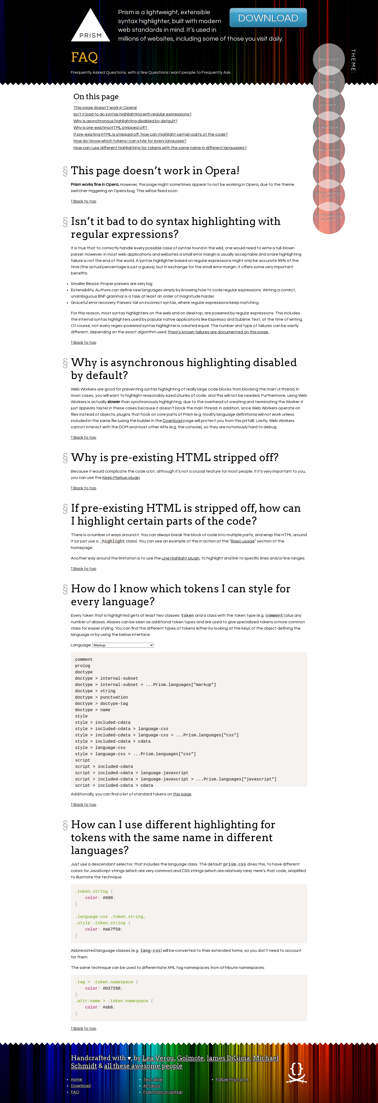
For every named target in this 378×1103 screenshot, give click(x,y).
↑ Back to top (83, 201)
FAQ (75, 1092)
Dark (328, 82)
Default (328, 59)
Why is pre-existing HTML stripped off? (110, 127)
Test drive (152, 1079)
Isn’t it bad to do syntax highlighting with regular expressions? (133, 114)
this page (182, 794)
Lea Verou (158, 1058)
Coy (329, 173)
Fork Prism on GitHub (163, 1092)
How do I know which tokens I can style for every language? (130, 141)
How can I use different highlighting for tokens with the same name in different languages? (160, 148)
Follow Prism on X (232, 1079)
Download (268, 18)
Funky (329, 105)
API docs (151, 1086)
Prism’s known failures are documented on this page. (218, 332)
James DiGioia (228, 1058)
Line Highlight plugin (181, 558)
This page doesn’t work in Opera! (105, 107)
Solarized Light (329, 195)
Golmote (190, 1058)
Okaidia (329, 127)
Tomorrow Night (329, 217)
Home (76, 1079)
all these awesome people (143, 1066)
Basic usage (243, 541)
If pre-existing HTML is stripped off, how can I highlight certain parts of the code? (151, 134)
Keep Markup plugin (121, 478)
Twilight (329, 150)
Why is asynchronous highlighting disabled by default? (125, 121)
